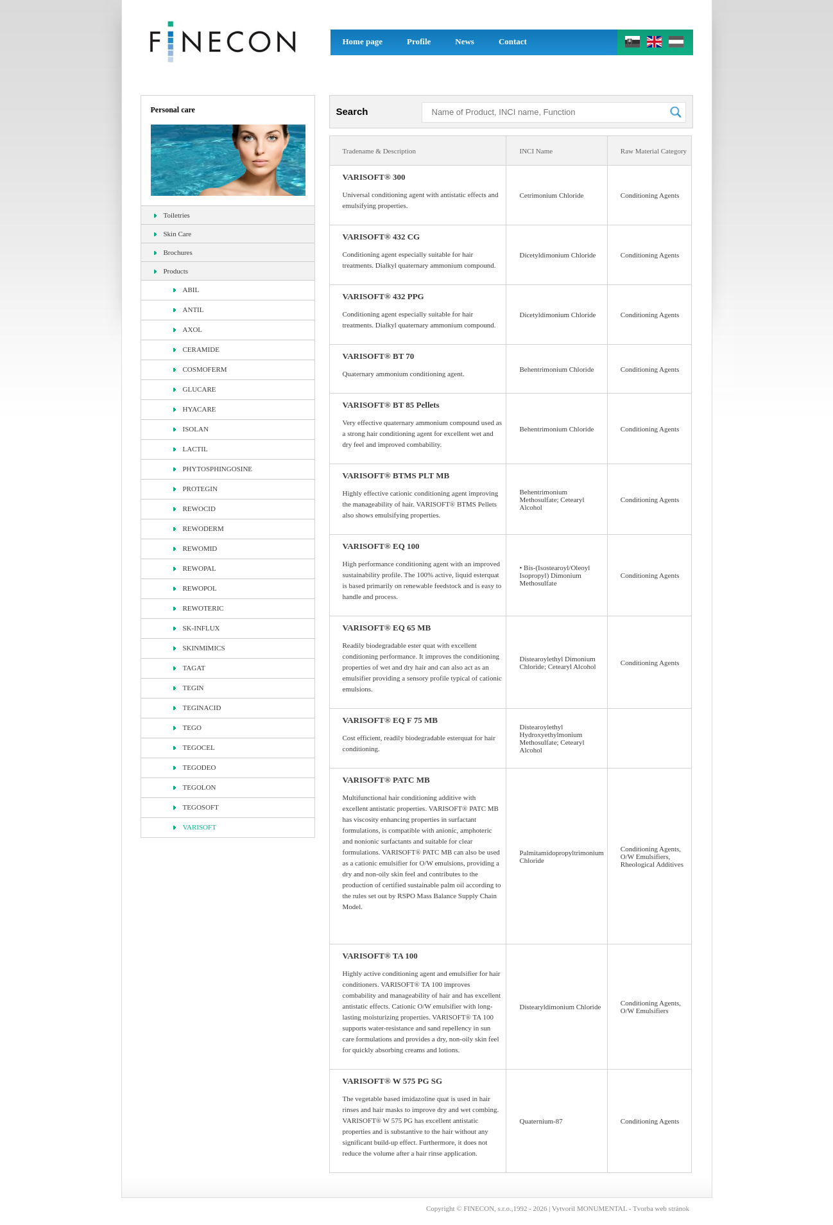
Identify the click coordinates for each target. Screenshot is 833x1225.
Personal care (173, 109)
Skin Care (173, 234)
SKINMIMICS (199, 648)
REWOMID (195, 548)
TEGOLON (194, 787)
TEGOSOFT (196, 807)
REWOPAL (194, 568)
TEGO (187, 727)
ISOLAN (191, 429)
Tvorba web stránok (661, 1208)
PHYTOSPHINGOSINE (213, 469)
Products (171, 271)
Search (352, 111)
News (464, 41)
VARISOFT (194, 827)
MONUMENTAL (602, 1208)
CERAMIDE (196, 349)
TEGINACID (197, 707)
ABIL (186, 289)
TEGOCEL (194, 747)
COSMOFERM (200, 369)
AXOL (188, 329)
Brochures (173, 252)
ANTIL (188, 309)
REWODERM (198, 528)
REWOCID (194, 508)
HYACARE (194, 409)
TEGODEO (194, 767)
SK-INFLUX (196, 628)
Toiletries (172, 215)
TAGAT (189, 668)
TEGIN (188, 687)
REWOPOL (195, 588)
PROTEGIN (195, 488)
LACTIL (190, 449)
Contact (513, 41)
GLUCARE (194, 389)
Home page (362, 41)
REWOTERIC (198, 608)
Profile (419, 41)
